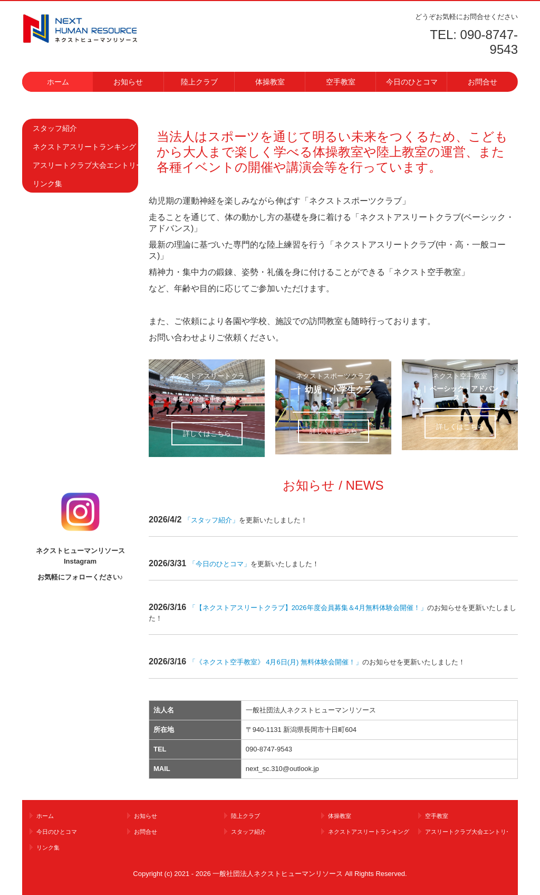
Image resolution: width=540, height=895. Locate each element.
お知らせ (128, 82)
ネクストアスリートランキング (84, 146)
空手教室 (340, 82)
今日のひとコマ (412, 82)
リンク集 (47, 183)
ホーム (58, 82)
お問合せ (482, 82)
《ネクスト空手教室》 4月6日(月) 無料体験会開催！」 (275, 662)
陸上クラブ (199, 82)
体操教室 (270, 82)
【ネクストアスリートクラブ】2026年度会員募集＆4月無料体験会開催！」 (308, 608)
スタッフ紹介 (55, 128)
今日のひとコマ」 (223, 564)
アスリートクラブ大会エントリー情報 (85, 165)
